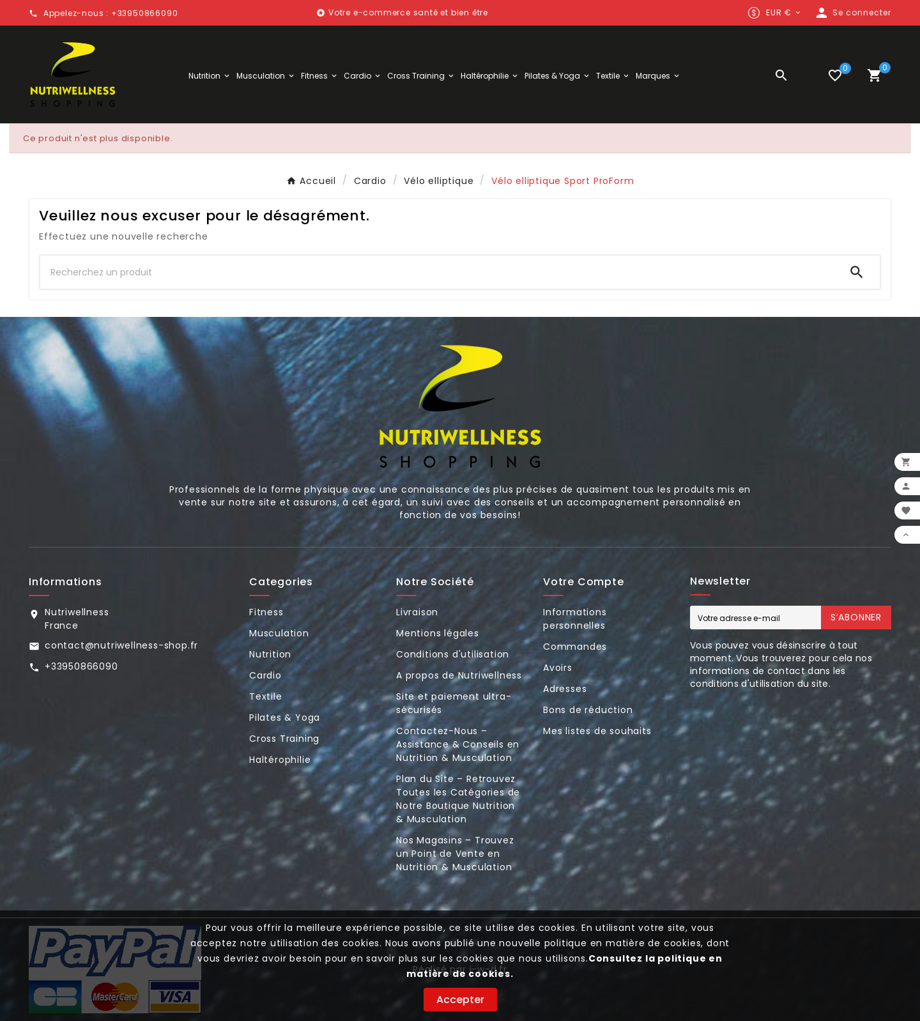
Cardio (265, 675)
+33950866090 (81, 666)
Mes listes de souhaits (597, 731)
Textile (265, 696)
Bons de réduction (588, 709)
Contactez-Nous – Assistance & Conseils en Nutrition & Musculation (457, 744)
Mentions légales (437, 633)
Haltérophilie (279, 759)
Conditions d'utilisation (452, 654)
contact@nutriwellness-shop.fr (121, 645)
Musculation (279, 633)
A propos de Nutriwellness (459, 675)
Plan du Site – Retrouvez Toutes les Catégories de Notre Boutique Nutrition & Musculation (458, 798)
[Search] (857, 272)
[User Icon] (852, 13)
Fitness (266, 612)
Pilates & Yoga (284, 717)
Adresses (564, 688)
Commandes (575, 646)
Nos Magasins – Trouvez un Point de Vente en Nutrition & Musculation (455, 853)
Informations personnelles (575, 619)
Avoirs (557, 667)
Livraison (417, 612)
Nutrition (270, 654)
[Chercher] (437, 272)
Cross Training (284, 738)
